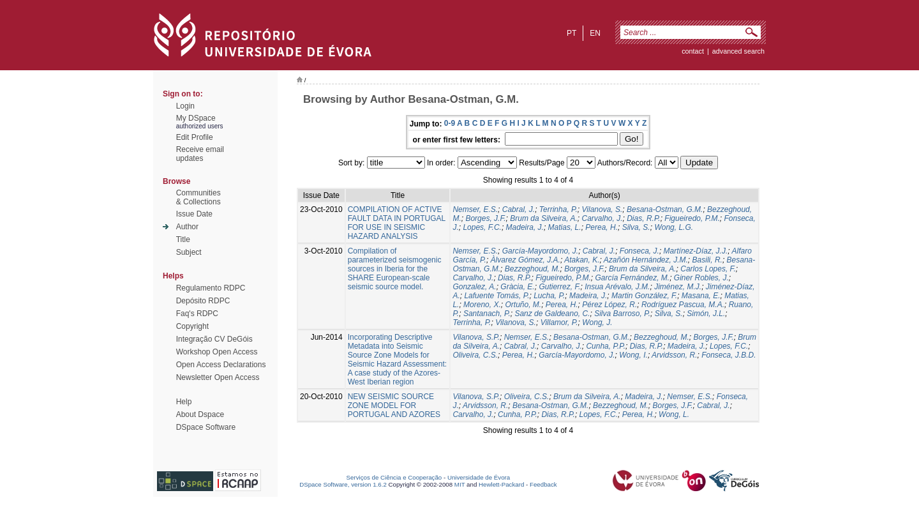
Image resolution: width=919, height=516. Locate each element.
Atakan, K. (581, 259)
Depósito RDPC (203, 300)
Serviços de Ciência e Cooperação (394, 477)
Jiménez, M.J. (677, 286)
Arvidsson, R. (674, 355)
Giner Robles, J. (701, 277)
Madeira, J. (525, 227)
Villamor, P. (559, 322)
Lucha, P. (549, 295)
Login (185, 106)
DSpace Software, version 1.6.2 (343, 484)
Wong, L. (674, 414)
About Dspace (200, 414)
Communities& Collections (198, 197)
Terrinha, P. (558, 209)
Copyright (192, 326)
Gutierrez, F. (559, 286)
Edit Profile (194, 137)
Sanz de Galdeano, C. (552, 313)
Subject (189, 252)
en (595, 33)
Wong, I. (633, 355)
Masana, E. (701, 295)
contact (693, 51)
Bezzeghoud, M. (532, 268)
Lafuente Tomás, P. (496, 295)
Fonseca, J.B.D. (728, 355)
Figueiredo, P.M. (692, 218)
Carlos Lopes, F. (708, 268)
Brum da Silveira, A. (544, 218)
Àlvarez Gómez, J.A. (525, 259)
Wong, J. (597, 322)
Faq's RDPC (197, 313)
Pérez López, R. (609, 304)
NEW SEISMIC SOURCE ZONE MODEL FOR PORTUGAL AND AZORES (394, 405)
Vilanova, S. (602, 209)
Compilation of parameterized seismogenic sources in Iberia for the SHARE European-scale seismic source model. (395, 269)
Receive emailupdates (200, 154)
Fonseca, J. (639, 251)
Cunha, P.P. (605, 346)
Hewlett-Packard (501, 484)
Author (187, 226)
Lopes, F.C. (482, 227)
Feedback (543, 484)
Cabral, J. (518, 209)
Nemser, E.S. (475, 209)
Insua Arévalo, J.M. (617, 286)
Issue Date (194, 213)
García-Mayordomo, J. (540, 251)
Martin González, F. (644, 295)
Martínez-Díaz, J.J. (696, 251)
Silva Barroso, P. (622, 313)
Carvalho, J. (602, 218)
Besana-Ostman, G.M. (665, 209)
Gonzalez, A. (474, 286)
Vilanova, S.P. (476, 337)
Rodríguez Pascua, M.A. (682, 304)
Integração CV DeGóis (214, 339)
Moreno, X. (482, 304)
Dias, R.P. (643, 218)
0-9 (449, 123)
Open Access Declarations (221, 364)
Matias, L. (564, 227)
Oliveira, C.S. (475, 355)
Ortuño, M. (523, 304)
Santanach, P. (487, 313)
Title (183, 239)
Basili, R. (707, 259)
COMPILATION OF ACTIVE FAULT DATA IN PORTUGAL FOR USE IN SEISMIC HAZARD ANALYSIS (396, 223)
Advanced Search (738, 51)
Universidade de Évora (478, 477)
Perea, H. (601, 227)
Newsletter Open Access (218, 377)
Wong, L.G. (673, 227)
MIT (459, 484)
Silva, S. (636, 227)
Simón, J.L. (706, 313)
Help (184, 401)
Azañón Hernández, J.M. (646, 259)
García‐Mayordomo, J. (577, 355)
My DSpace (196, 118)
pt (571, 33)
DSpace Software (205, 427)
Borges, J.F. (485, 218)
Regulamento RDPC (211, 288)
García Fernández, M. (632, 277)
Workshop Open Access (217, 351)
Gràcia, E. (517, 286)
